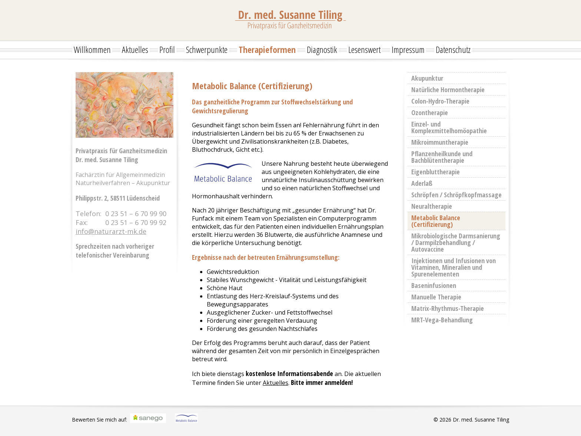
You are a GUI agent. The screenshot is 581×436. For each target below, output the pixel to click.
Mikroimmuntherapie (439, 142)
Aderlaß (421, 183)
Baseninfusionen (433, 285)
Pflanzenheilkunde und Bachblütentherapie (441, 157)
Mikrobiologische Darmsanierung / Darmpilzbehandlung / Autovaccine (455, 242)
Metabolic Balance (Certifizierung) (435, 221)
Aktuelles (135, 49)
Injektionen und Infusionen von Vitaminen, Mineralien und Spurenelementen (453, 267)
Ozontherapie (429, 112)
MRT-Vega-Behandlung (442, 319)
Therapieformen (267, 49)
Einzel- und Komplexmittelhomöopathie (449, 127)
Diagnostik (322, 49)
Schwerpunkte (207, 49)
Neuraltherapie (431, 206)
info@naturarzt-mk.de (111, 231)
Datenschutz (453, 49)
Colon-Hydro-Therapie (440, 101)
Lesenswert (364, 49)
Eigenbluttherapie (435, 171)
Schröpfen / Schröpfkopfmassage (456, 194)
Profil (167, 49)
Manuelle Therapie (436, 296)
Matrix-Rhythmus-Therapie (447, 308)
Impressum (408, 49)
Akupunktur (427, 78)
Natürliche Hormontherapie (448, 89)
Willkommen (92, 49)
